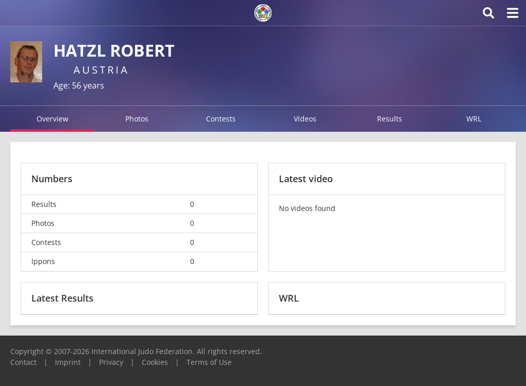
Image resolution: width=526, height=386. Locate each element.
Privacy (111, 362)
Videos (305, 119)
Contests (221, 119)
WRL (473, 119)
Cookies (155, 362)
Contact (23, 362)
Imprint (68, 362)
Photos (136, 119)
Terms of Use (209, 362)
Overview (52, 119)
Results (389, 119)
